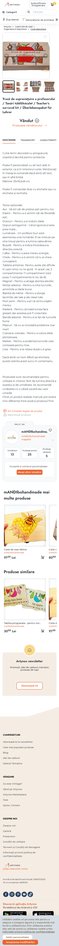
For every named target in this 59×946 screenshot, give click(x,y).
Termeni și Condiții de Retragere (21, 847)
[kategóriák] (10, 12)
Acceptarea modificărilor (20, 942)
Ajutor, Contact (11, 805)
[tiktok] (30, 894)
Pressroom (9, 836)
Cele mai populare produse (18, 747)
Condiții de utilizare (14, 842)
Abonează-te (29, 685)
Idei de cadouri (11, 758)
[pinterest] (18, 894)
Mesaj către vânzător (30, 472)
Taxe (5, 800)
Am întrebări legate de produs (22, 411)
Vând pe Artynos (12, 789)
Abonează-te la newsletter (18, 742)
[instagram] (12, 894)
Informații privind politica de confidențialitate (29, 932)
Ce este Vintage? (12, 784)
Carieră (7, 831)
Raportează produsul (17, 415)
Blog (5, 752)
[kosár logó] (52, 4)
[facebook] (5, 894)
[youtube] (24, 894)
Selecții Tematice (12, 763)
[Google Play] (15, 914)
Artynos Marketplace (15, 794)
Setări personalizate (17, 937)
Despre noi (9, 825)
